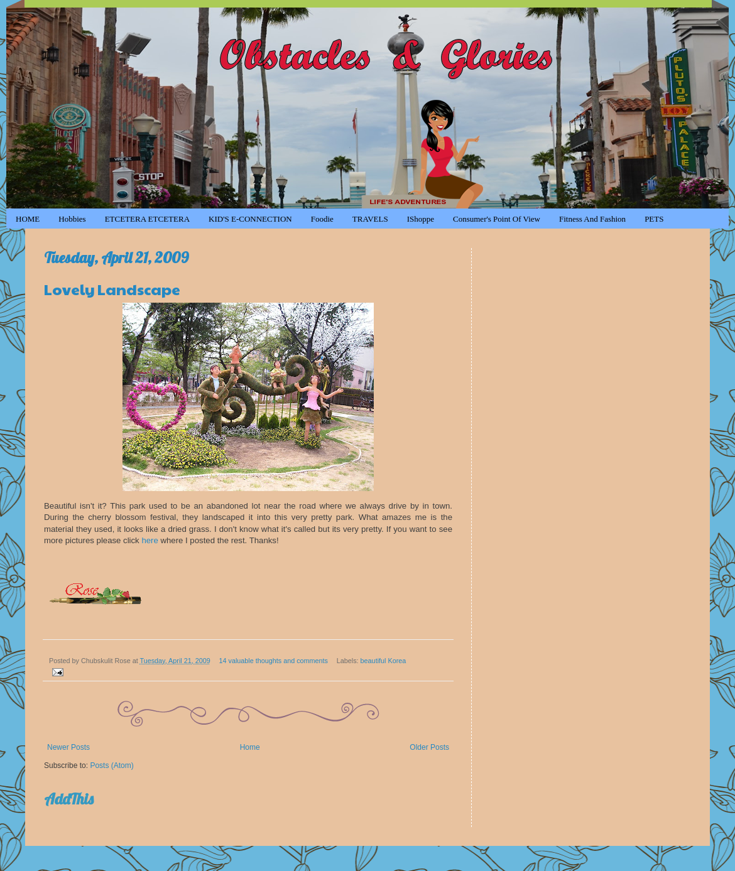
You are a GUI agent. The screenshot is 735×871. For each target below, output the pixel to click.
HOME (28, 219)
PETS (654, 219)
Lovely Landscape (112, 289)
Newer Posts (68, 747)
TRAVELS (370, 219)
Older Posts (429, 747)
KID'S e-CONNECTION (250, 219)
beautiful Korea (383, 660)
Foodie (322, 219)
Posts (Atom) (111, 765)
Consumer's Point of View (496, 219)
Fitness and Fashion (592, 219)
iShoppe (420, 219)
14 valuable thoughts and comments (273, 660)
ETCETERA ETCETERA (147, 219)
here (149, 540)
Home (250, 747)
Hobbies (71, 219)
